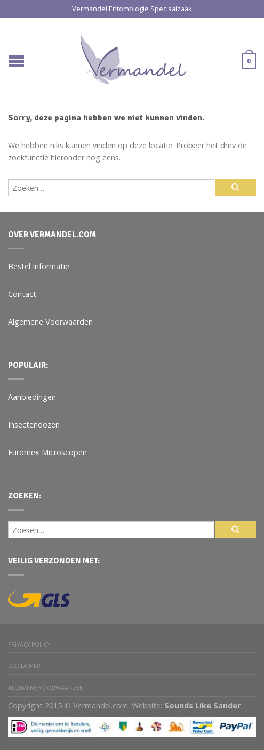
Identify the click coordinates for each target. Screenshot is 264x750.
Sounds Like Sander (202, 705)
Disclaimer (24, 666)
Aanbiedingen (32, 397)
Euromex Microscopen (47, 452)
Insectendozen (34, 425)
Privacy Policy (29, 644)
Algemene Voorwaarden (50, 322)
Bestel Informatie (38, 266)
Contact (22, 294)
